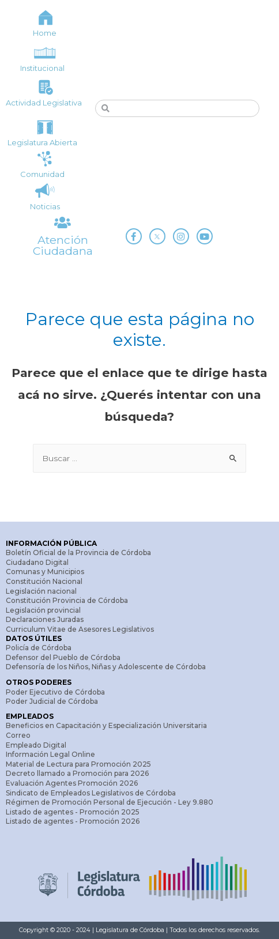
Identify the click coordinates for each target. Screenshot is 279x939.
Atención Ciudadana (63, 245)
